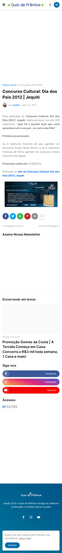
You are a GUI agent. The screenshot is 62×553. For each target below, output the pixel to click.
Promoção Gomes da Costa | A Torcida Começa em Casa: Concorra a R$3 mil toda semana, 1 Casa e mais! (30, 349)
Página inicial (9, 85)
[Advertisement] (31, 47)
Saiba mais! (25, 538)
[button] (4, 5)
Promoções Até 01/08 (30, 85)
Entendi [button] (12, 545)
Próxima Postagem (48, 226)
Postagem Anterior (13, 226)
